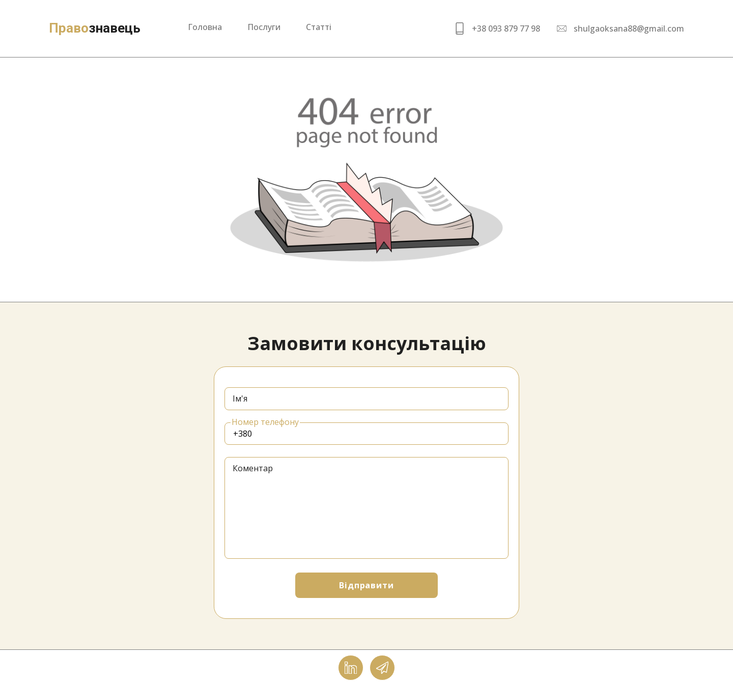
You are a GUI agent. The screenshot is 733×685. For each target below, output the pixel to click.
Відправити (366, 585)
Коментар (253, 468)
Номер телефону (265, 421)
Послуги (263, 27)
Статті (318, 27)
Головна (205, 27)
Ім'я (240, 398)
